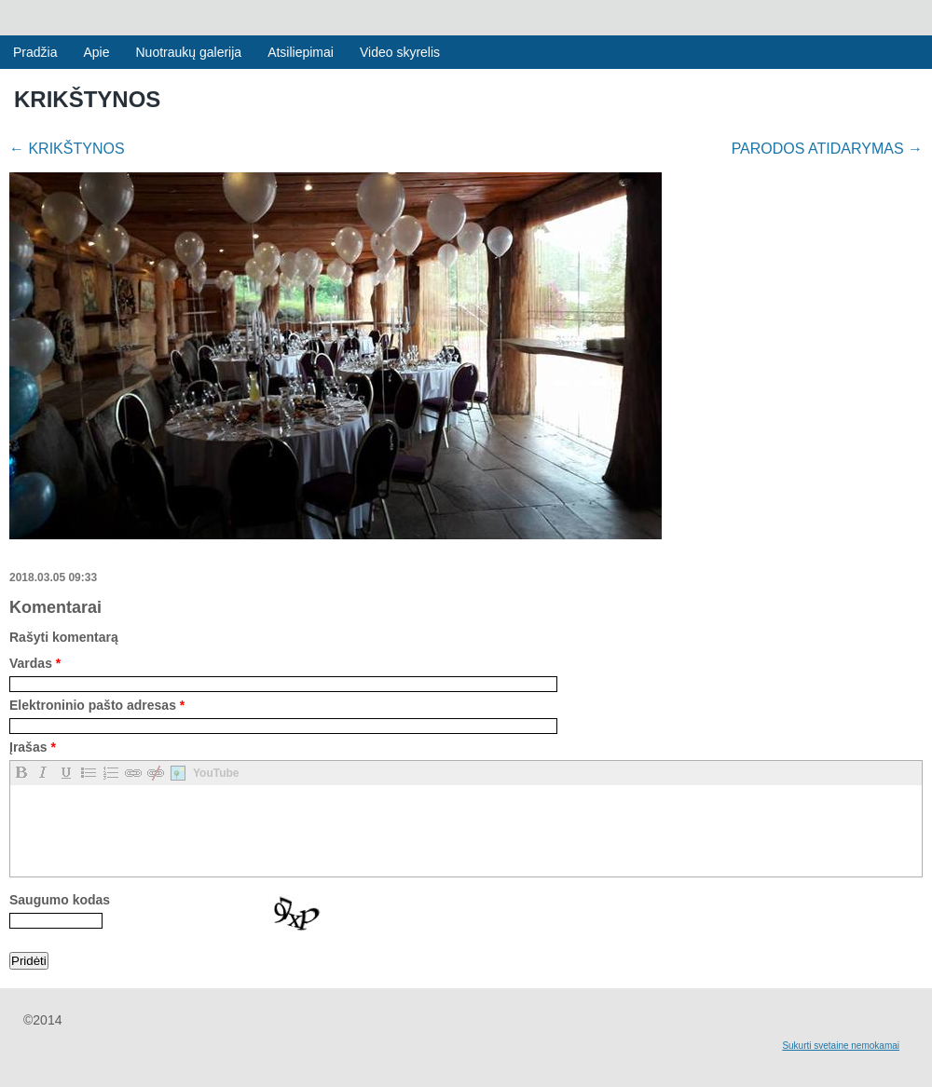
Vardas (35, 663)
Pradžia (35, 52)
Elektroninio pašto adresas (97, 705)
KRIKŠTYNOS (67, 148)
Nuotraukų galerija (189, 52)
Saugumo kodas (59, 899)
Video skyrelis (400, 52)
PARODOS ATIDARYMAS (827, 148)
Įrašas (32, 747)
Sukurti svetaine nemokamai (840, 1045)
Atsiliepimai (300, 52)
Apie (96, 52)
